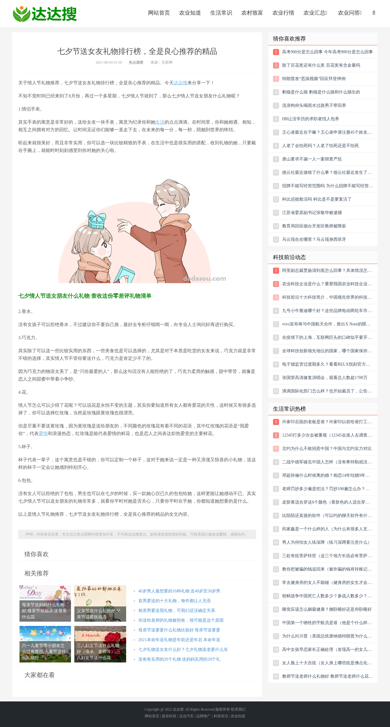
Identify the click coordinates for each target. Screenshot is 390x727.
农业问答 (350, 13)
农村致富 (252, 13)
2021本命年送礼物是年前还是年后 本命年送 (179, 639)
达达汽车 (186, 716)
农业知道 (190, 13)
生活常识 (221, 13)
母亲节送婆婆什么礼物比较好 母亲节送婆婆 (179, 630)
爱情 (43, 433)
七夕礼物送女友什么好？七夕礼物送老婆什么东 (183, 649)
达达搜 (180, 82)
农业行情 (283, 13)
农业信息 (44, 14)
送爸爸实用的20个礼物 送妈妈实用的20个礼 (179, 659)
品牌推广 (203, 716)
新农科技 (169, 716)
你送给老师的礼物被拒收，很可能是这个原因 (181, 620)
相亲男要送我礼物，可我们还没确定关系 (176, 610)
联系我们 (238, 709)
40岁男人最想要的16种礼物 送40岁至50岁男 (179, 591)
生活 (160, 122)
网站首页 (159, 13)
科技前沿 (221, 716)
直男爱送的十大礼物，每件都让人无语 (174, 601)
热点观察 (136, 62)
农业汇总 (316, 13)
